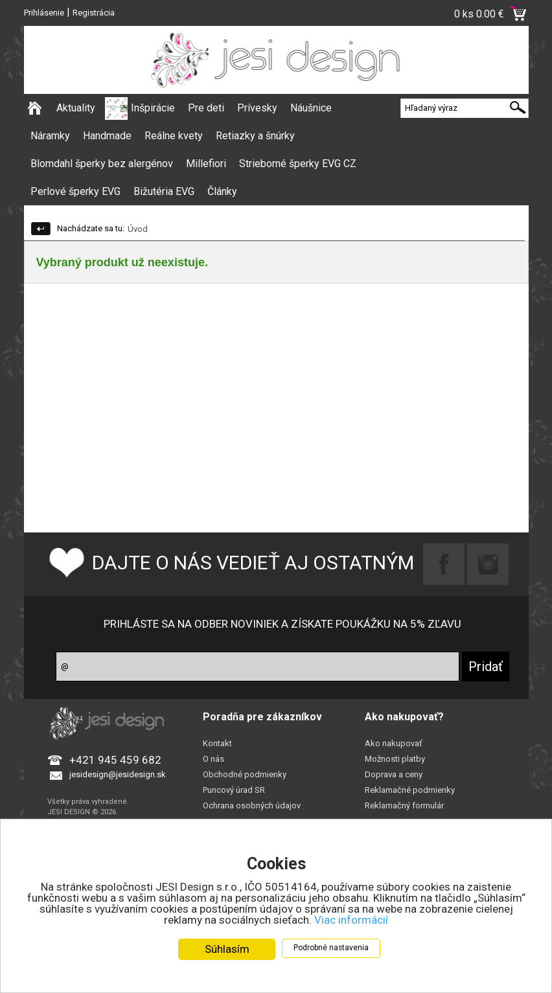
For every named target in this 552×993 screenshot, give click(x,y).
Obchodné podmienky (244, 774)
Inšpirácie (153, 108)
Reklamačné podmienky (410, 790)
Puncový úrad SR (234, 790)
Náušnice (311, 108)
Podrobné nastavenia (331, 947)
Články (222, 191)
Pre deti (206, 108)
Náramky (50, 136)
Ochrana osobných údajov (252, 805)
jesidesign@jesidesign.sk (117, 774)
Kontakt (217, 743)
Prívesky (257, 108)
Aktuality (75, 108)
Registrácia (94, 12)
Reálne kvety (173, 136)
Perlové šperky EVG (75, 191)
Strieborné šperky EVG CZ (297, 163)
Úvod (138, 229)
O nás (213, 759)
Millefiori (206, 163)
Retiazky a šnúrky (255, 136)
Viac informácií (351, 919)
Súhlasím (227, 948)
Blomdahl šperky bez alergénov (101, 163)
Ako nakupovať (393, 743)
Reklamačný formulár (404, 805)
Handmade (107, 136)
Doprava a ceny (393, 774)
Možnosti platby (395, 759)
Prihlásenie (44, 12)
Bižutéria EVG (163, 191)
